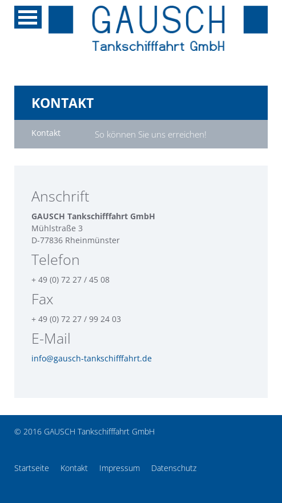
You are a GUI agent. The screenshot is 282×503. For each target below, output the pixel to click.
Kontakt (74, 467)
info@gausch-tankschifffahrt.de (91, 358)
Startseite (31, 467)
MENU (28, 17)
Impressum (119, 467)
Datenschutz (173, 467)
